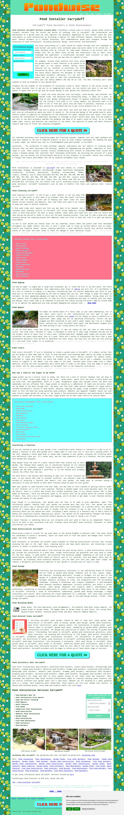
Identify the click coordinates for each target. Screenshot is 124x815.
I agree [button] (69, 809)
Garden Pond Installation (24, 764)
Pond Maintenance (43, 759)
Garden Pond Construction (62, 761)
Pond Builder (93, 759)
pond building (50, 146)
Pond (14, 168)
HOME (81, 14)
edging (77, 289)
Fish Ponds (100, 766)
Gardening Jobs (88, 755)
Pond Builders (46, 771)
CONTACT (98, 14)
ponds (101, 30)
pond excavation (55, 639)
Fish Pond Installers (63, 771)
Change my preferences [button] (88, 809)
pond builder (57, 620)
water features (100, 678)
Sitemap (13, 798)
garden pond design (78, 623)
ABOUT (92, 14)
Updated (33, 798)
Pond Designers (81, 771)
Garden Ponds (59, 759)
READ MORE (92, 303)
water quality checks (62, 625)
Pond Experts (41, 798)
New (28, 798)
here (79, 685)
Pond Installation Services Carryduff (37, 690)
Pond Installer (50, 768)
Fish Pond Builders (76, 759)
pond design (68, 573)
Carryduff (51, 168)
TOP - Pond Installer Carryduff (26, 782)
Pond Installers (57, 766)
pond (37, 48)
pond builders (28, 179)
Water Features (28, 766)
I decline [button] (76, 809)
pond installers (19, 184)
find (19, 667)
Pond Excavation (25, 759)
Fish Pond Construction (32, 768)
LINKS (86, 14)
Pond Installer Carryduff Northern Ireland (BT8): (34, 30)
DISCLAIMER (107, 14)
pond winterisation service (99, 550)
